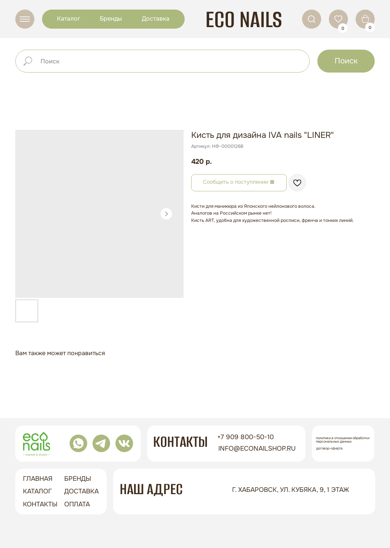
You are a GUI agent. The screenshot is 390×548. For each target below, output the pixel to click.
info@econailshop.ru (257, 449)
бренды (77, 479)
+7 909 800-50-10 (245, 437)
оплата (77, 504)
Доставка (155, 19)
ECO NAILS (243, 19)
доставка (81, 491)
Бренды (111, 19)
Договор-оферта (329, 448)
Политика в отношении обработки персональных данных (342, 440)
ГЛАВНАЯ (37, 479)
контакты (40, 504)
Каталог (68, 19)
